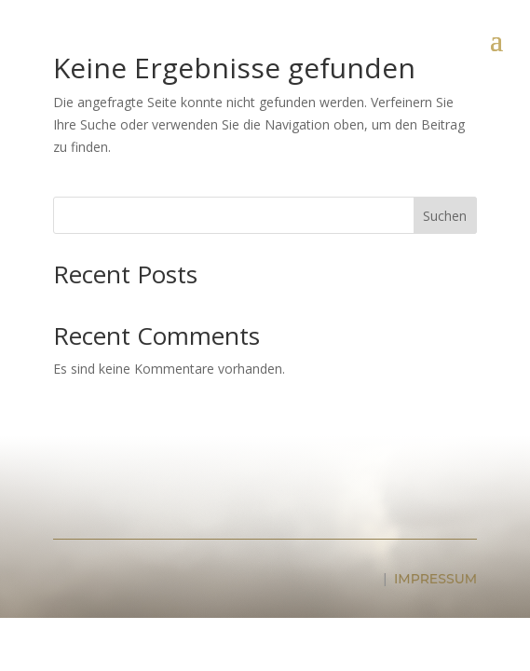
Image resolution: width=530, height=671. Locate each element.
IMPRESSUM (435, 578)
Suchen (445, 216)
